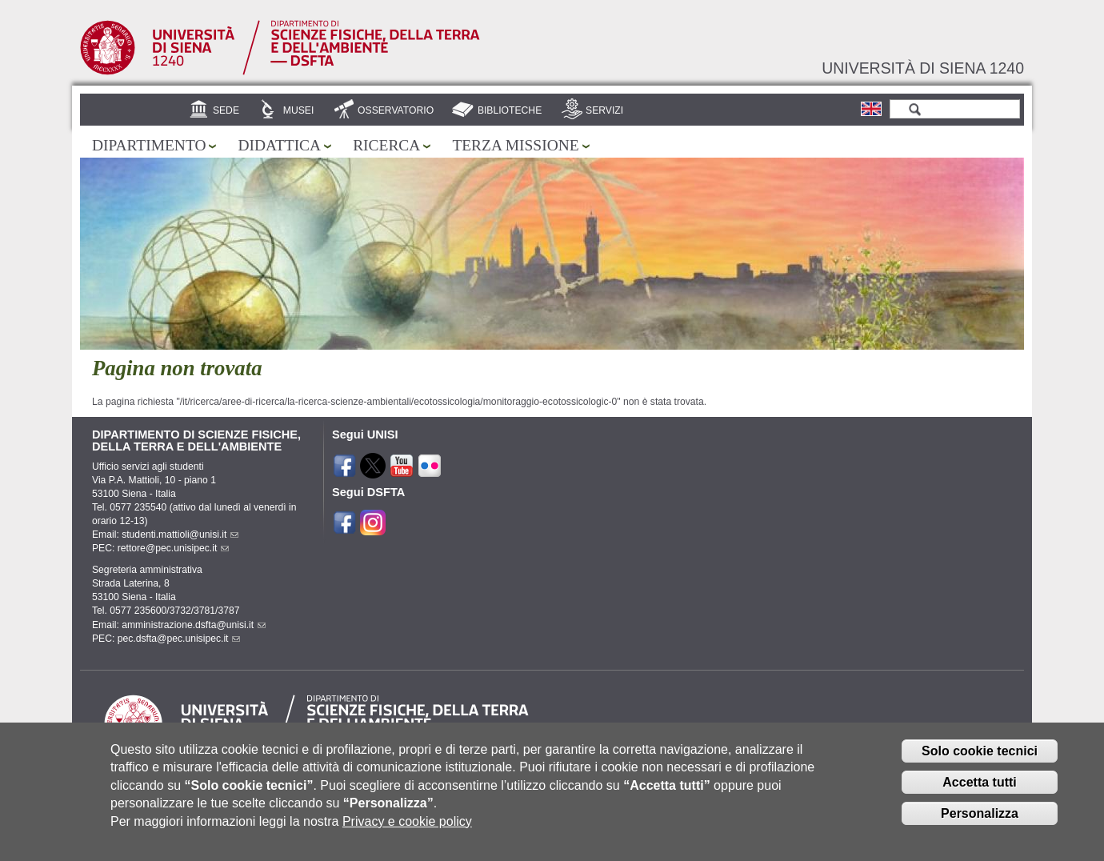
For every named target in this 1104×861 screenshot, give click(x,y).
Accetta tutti (979, 792)
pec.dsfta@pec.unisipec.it (179, 638)
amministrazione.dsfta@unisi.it (194, 625)
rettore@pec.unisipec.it (174, 548)
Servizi (604, 110)
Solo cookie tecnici (980, 761)
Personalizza (979, 824)
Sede (226, 110)
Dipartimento (149, 145)
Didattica (279, 145)
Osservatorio (396, 110)
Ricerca (386, 145)
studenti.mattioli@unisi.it (180, 534)
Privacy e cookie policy (407, 832)
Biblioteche (510, 110)
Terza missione (515, 145)
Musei (298, 110)
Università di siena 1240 (923, 68)
